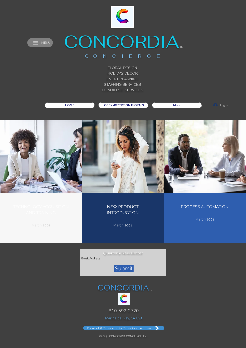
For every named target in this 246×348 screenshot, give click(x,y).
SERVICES (134, 90)
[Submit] (124, 268)
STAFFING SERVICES (122, 84)
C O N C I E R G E (122, 56)
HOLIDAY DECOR (122, 73)
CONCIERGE (113, 90)
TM (181, 47)
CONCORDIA (121, 41)
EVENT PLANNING (122, 79)
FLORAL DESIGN (122, 68)
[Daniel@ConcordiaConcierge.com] (123, 328)
